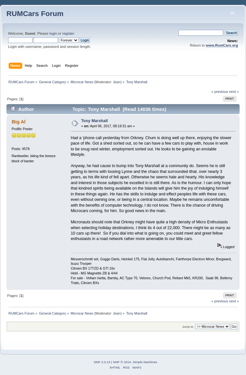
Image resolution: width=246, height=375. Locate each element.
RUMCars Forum (34, 14)
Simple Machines (145, 362)
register (68, 33)
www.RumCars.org (222, 45)
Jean (116, 82)
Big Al (18, 121)
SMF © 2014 (122, 362)
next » (234, 92)
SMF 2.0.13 (102, 362)
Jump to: (188, 326)
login (53, 33)
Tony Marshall (94, 121)
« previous (219, 92)
